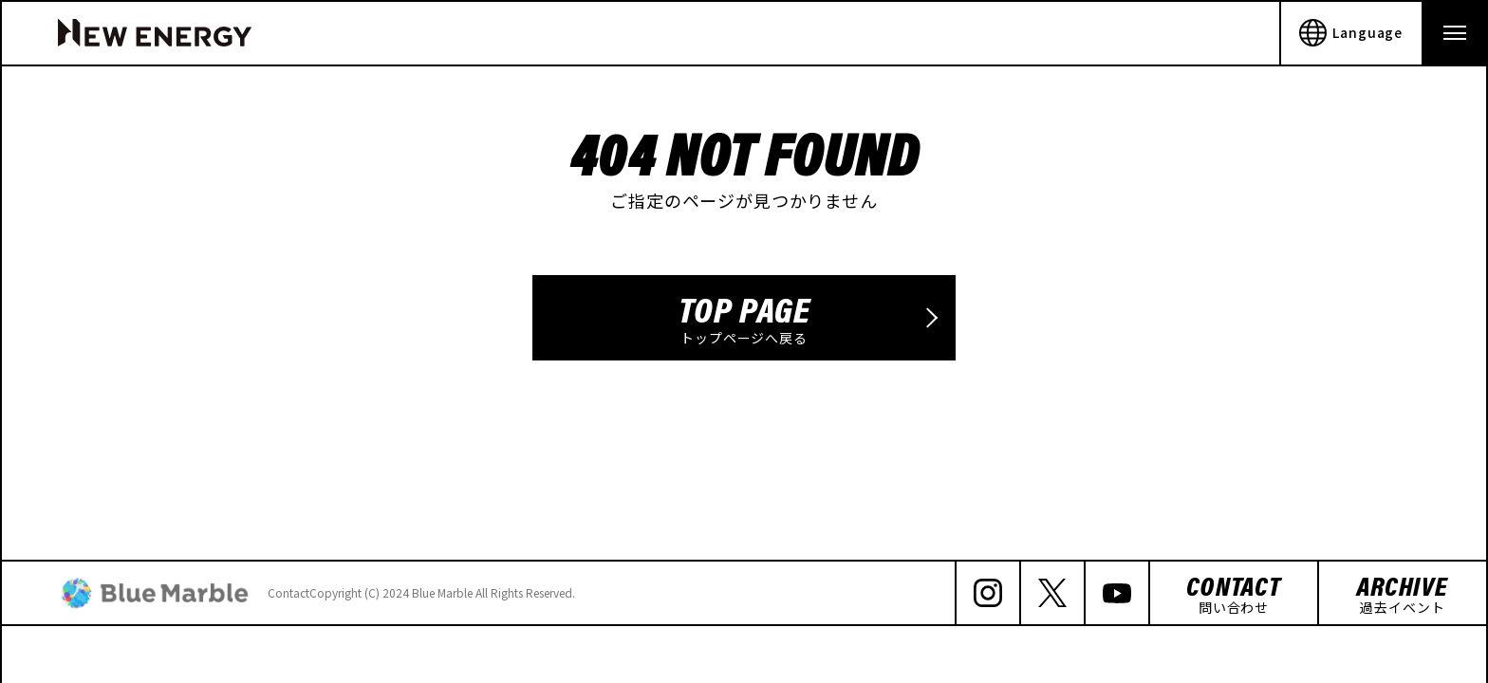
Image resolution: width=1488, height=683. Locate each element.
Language (1351, 33)
